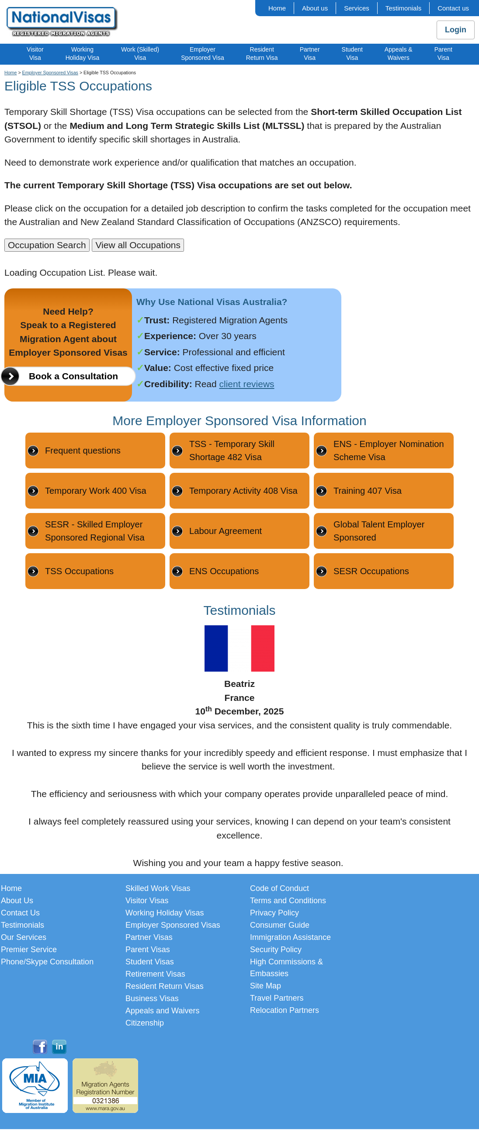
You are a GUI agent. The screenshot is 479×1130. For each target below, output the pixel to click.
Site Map (265, 986)
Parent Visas (147, 950)
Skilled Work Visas (157, 889)
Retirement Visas (155, 975)
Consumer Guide (279, 926)
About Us (17, 901)
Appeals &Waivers (399, 53)
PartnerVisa (310, 53)
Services (356, 8)
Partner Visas (149, 938)
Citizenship (144, 1023)
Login (455, 29)
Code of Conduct (279, 889)
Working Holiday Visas (164, 913)
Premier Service (29, 950)
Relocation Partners (284, 1011)
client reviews (246, 384)
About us (315, 8)
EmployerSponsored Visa (202, 53)
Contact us (453, 8)
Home (277, 8)
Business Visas (152, 999)
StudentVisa (352, 53)
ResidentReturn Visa (262, 53)
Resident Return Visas (164, 987)
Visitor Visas (146, 901)
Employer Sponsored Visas (50, 72)
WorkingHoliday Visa (83, 53)
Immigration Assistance (290, 938)
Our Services (23, 938)
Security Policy (276, 950)
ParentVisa (443, 53)
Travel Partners (276, 999)
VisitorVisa (35, 53)
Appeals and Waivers (162, 1011)
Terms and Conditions (288, 901)
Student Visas (149, 962)
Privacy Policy (274, 913)
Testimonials (403, 8)
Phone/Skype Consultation (47, 962)
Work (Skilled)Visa (140, 53)
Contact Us (20, 913)
